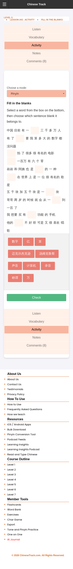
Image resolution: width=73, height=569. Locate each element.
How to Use (14, 404)
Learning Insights (18, 444)
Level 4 (11, 479)
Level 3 (11, 474)
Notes (37, 53)
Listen (36, 29)
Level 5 (8, 17)
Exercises (13, 514)
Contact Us (14, 384)
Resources (15, 419)
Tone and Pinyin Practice (22, 529)
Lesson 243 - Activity (22, 19)
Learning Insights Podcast (23, 449)
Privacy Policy (16, 394)
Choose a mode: (36, 91)
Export (11, 524)
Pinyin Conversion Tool (21, 434)
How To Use (16, 399)
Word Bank (14, 509)
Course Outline (18, 459)
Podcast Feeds (16, 439)
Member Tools (17, 499)
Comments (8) (36, 61)
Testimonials (15, 389)
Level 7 (11, 494)
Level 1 (11, 464)
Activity (36, 45)
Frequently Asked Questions (24, 409)
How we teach (16, 414)
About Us (14, 374)
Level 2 (11, 469)
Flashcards (14, 505)
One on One (14, 534)
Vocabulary (36, 37)
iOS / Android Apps (19, 424)
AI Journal (13, 539)
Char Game (14, 520)
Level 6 (11, 489)
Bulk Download (16, 429)
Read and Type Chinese (22, 454)
